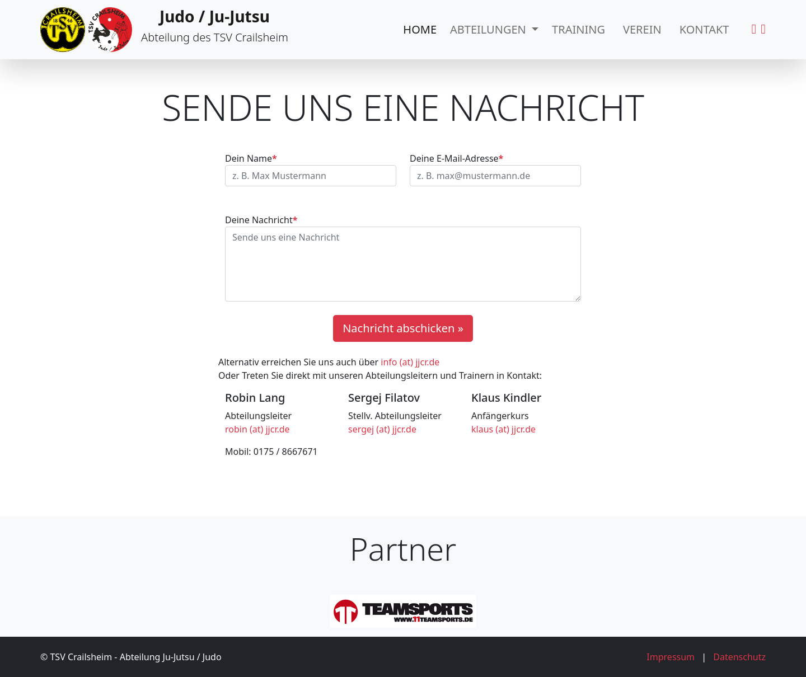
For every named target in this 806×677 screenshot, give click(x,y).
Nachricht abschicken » (403, 328)
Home (420, 29)
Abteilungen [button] (489, 29)
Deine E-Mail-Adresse (456, 158)
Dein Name (251, 158)
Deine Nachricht (261, 220)
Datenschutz (739, 657)
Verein (642, 29)
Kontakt (704, 29)
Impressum (670, 657)
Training (578, 29)
